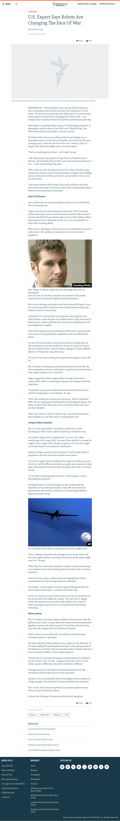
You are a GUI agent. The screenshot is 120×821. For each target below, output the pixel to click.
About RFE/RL (7, 766)
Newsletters (35, 775)
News (33, 766)
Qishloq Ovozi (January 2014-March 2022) (42, 789)
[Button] (79, 40)
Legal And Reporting (9, 788)
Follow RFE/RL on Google (87, 4)
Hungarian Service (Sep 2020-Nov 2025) (44, 811)
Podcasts (34, 784)
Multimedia (35, 779)
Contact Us (5, 797)
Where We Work (8, 770)
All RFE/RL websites (107, 4)
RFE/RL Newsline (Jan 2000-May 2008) (44, 796)
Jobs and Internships (9, 779)
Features (32, 12)
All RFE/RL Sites (8, 793)
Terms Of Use (6, 775)
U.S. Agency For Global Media (13, 784)
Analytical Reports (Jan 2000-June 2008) (44, 804)
